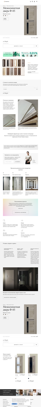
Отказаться (21, 403)
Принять (14, 403)
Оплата (22, 222)
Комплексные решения (6, 405)
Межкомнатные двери (10, 304)
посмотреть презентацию (10, 297)
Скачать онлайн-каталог (32, 72)
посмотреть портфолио (20, 212)
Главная (4, 304)
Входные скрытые (6, 402)
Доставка (5, 233)
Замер (4, 222)
